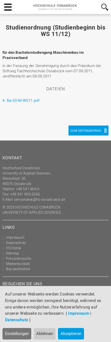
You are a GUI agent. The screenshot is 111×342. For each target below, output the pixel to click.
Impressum (78, 313)
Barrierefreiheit (18, 268)
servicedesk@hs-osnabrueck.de (39, 199)
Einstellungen (17, 333)
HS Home (13, 248)
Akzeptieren (71, 333)
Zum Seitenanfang (85, 130)
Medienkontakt (18, 263)
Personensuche (18, 258)
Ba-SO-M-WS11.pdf (23, 100)
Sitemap (12, 253)
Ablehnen (44, 333)
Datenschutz (16, 319)
